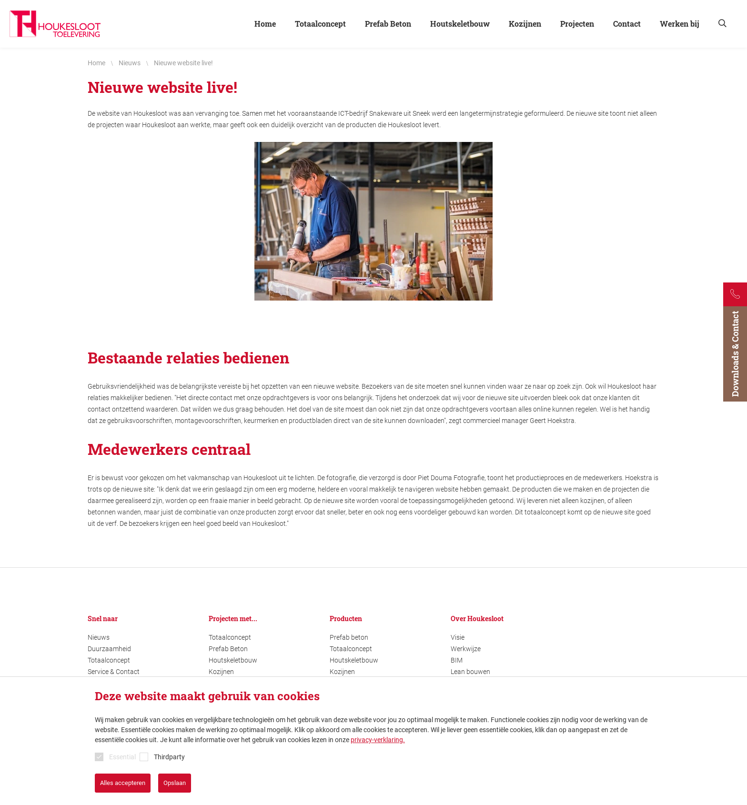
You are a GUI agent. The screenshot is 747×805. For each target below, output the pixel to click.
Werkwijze (466, 649)
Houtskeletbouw (233, 660)
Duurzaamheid (109, 649)
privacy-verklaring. (378, 740)
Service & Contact (114, 671)
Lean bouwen (470, 671)
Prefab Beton (228, 649)
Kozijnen (221, 671)
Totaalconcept (109, 660)
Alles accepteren (122, 782)
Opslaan (174, 782)
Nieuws (99, 637)
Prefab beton (349, 637)
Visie (457, 637)
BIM (457, 660)
